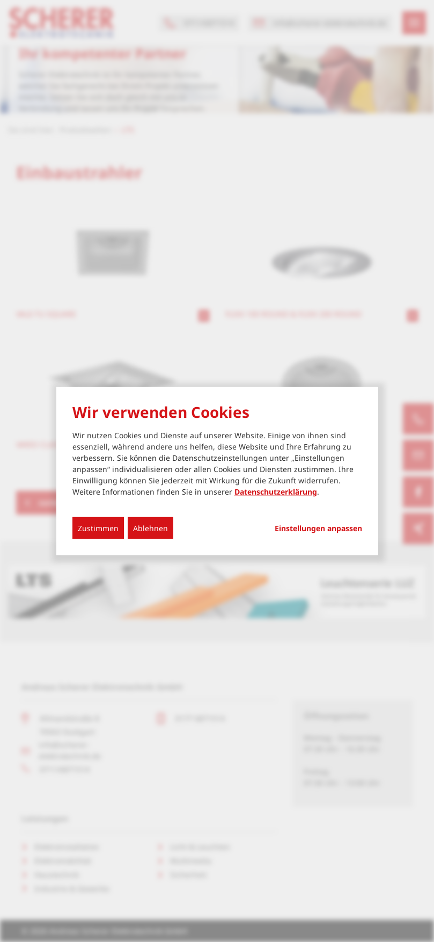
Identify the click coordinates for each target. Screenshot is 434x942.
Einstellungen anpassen (318, 528)
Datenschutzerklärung (275, 491)
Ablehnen (150, 528)
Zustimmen (98, 528)
